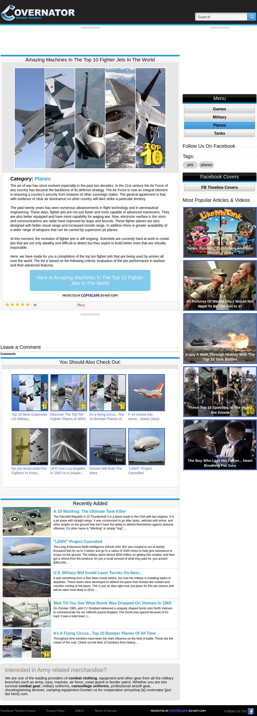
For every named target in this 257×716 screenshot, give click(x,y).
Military (219, 117)
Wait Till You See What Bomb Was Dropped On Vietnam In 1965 (112, 603)
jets (190, 165)
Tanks (219, 133)
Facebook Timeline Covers (17, 711)
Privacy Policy (55, 711)
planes (206, 165)
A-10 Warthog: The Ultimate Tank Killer (89, 511)
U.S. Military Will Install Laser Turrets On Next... (97, 573)
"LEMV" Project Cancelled (77, 542)
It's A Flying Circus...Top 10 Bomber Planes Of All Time (104, 633)
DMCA (79, 711)
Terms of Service (105, 711)
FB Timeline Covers (219, 187)
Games (219, 109)
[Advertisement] (90, 40)
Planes (42, 178)
